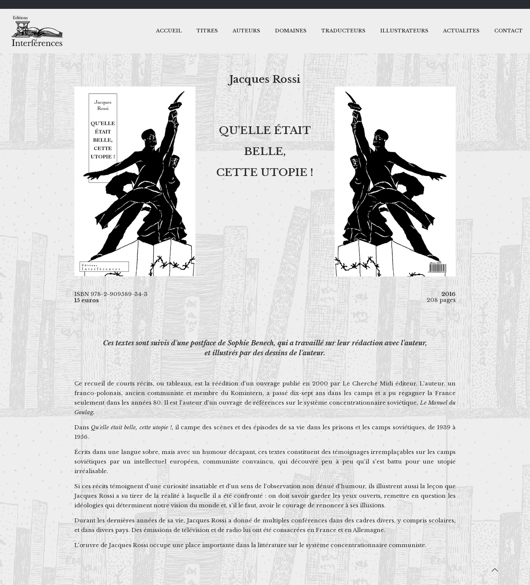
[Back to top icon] (494, 570)
